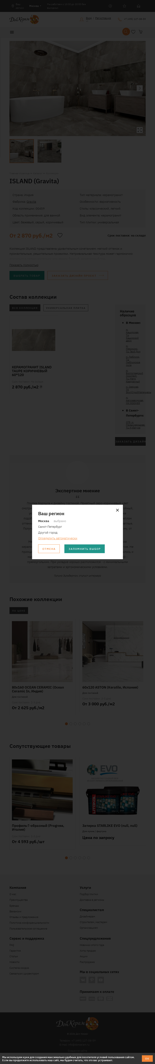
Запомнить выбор (85, 549)
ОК (147, 1058)
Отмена (49, 549)
